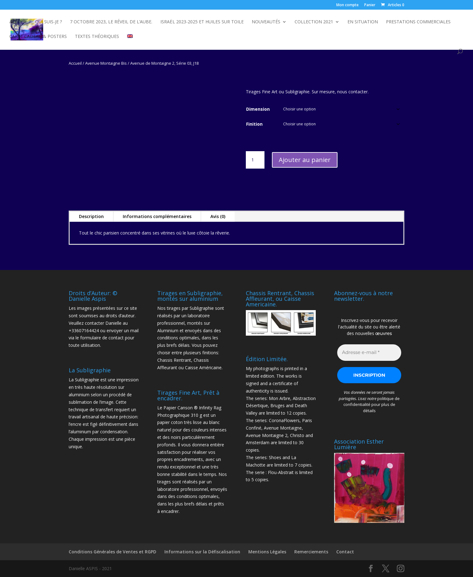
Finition (254, 124)
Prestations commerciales (418, 22)
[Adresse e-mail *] (369, 352)
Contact (345, 552)
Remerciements (311, 552)
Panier (369, 5)
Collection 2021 (314, 22)
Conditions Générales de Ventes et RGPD (112, 552)
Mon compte (347, 5)
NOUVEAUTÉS (266, 22)
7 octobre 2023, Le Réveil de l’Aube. (111, 22)
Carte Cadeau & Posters (38, 36)
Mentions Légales (267, 552)
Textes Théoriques (97, 36)
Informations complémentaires (157, 216)
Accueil (18, 22)
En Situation (362, 22)
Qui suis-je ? (48, 22)
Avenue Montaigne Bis (106, 63)
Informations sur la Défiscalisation (202, 552)
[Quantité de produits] (255, 160)
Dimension (258, 109)
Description (91, 216)
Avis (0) (217, 216)
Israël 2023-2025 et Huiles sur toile (202, 22)
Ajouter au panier (305, 160)
